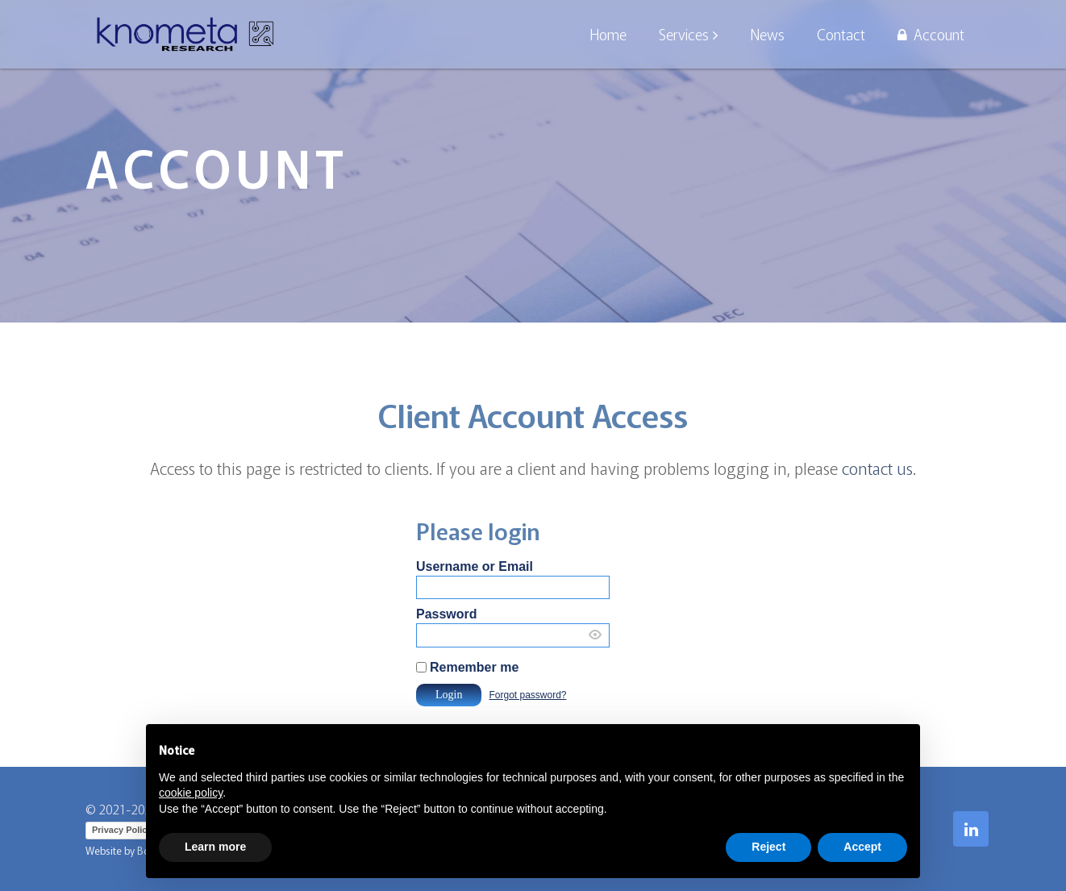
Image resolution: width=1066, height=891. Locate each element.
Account (930, 33)
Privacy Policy (122, 830)
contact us (877, 468)
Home (608, 33)
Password (446, 614)
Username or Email (474, 566)
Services (684, 33)
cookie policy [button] (191, 792)
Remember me (474, 667)
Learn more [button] (215, 846)
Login (448, 695)
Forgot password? (527, 695)
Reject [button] (768, 846)
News (767, 33)
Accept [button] (862, 846)
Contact (841, 33)
